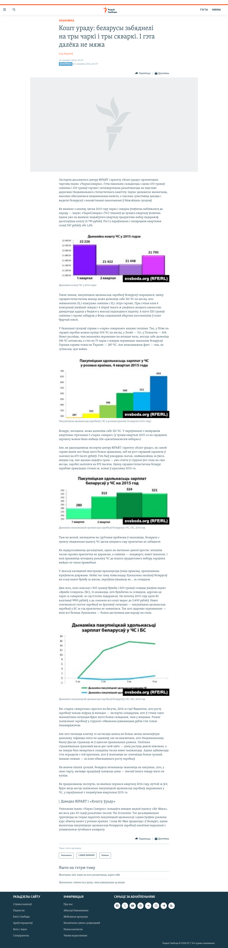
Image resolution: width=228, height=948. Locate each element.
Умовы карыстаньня (75, 935)
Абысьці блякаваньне (76, 910)
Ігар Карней (66, 54)
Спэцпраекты (21, 935)
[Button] (142, 73)
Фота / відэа (20, 929)
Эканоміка (66, 20)
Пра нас (68, 904)
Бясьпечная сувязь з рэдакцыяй (82, 923)
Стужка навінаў (22, 904)
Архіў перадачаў (23, 923)
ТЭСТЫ (204, 10)
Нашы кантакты (73, 929)
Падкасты (19, 910)
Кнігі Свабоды (21, 917)
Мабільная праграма (76, 917)
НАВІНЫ (216, 10)
